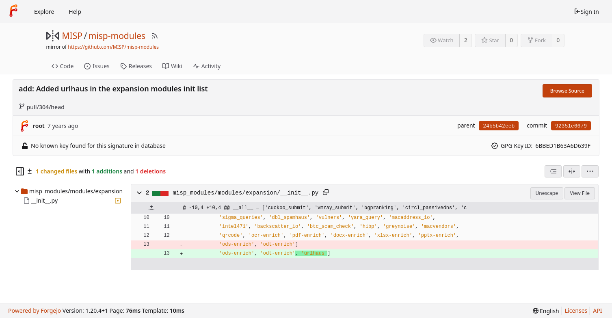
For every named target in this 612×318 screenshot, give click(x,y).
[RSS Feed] (154, 35)
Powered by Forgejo (34, 310)
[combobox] (553, 171)
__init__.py (44, 200)
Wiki (172, 66)
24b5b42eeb (499, 126)
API (597, 310)
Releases (136, 66)
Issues (96, 66)
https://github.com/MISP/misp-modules (113, 46)
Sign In (586, 11)
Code (63, 66)
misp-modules (117, 36)
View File (580, 193)
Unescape (547, 193)
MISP (72, 36)
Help (75, 11)
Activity (207, 66)
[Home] (13, 11)
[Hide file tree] (19, 171)
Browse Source (567, 90)
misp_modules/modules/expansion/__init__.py (245, 193)
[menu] (590, 171)
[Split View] (571, 171)
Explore (44, 11)
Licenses (576, 310)
